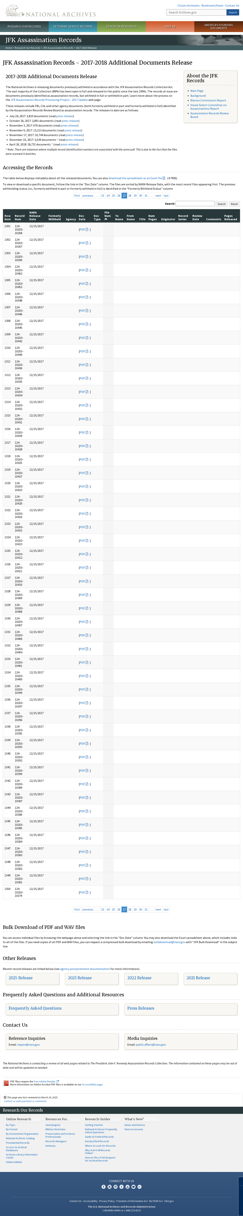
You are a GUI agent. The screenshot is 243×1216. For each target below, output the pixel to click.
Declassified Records (97, 1141)
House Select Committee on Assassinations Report (208, 106)
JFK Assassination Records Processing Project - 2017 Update (49, 100)
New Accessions (134, 1129)
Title (142, 219)
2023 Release (80, 978)
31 (146, 195)
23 (102, 195)
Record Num (20, 217)
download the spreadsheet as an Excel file (135, 178)
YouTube (127, 1187)
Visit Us (170, 26)
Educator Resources (121, 26)
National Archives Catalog (20, 1138)
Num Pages (152, 217)
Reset (234, 204)
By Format (11, 1129)
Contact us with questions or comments (25, 1101)
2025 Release (21, 978)
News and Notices (135, 1125)
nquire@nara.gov (29, 1044)
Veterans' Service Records (72, 26)
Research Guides (97, 1119)
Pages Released (230, 217)
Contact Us (232, 5)
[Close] (238, 1181)
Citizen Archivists (188, 5)
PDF (82, 229)
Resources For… (57, 1119)
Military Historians (55, 1129)
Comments (213, 219)
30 (140, 195)
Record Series (183, 217)
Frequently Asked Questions (35, 1008)
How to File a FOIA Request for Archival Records (100, 1159)
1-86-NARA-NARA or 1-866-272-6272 (121, 1210)
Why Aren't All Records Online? (97, 1152)
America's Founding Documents (218, 26)
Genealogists (52, 1125)
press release (64, 116)
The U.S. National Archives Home (50, 10)
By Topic (10, 1125)
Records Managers (56, 1141)
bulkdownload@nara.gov (169, 942)
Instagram (115, 1187)
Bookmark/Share (212, 5)
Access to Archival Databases (16, 1149)
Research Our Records (24, 26)
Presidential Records (18, 1142)
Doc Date (82, 217)
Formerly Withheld (54, 217)
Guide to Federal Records (99, 1136)
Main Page (196, 91)
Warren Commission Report (208, 100)
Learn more (209, 1209)
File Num (107, 215)
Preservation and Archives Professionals (60, 1135)
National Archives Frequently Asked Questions (101, 1131)
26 (118, 195)
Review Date (197, 217)
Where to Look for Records (100, 1145)
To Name (119, 217)
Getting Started (94, 1125)
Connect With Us (121, 1181)
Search (233, 12)
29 (135, 195)
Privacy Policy (107, 1201)
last (166, 195)
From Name (131, 217)
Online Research (18, 1119)
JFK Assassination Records (58, 47)
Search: (170, 203)
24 (108, 195)
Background (198, 95)
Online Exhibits (14, 1162)
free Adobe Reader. (46, 1081)
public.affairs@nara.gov (151, 1044)
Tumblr (121, 1187)
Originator (168, 219)
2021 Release (198, 978)
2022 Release (139, 978)
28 (129, 195)
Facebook (103, 1187)
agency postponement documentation (85, 969)
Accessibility (90, 1201)
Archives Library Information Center (22, 1156)
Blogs (133, 1187)
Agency (71, 219)
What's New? (134, 1119)
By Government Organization (22, 1133)
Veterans (50, 1145)
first (77, 195)
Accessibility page (92, 1084)
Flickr (139, 1187)
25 (113, 195)
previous (87, 195)
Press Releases (140, 1008)
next (158, 195)
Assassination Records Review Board (209, 115)
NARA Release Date (34, 215)
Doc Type (97, 217)
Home (9, 47)
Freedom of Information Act (132, 1201)
